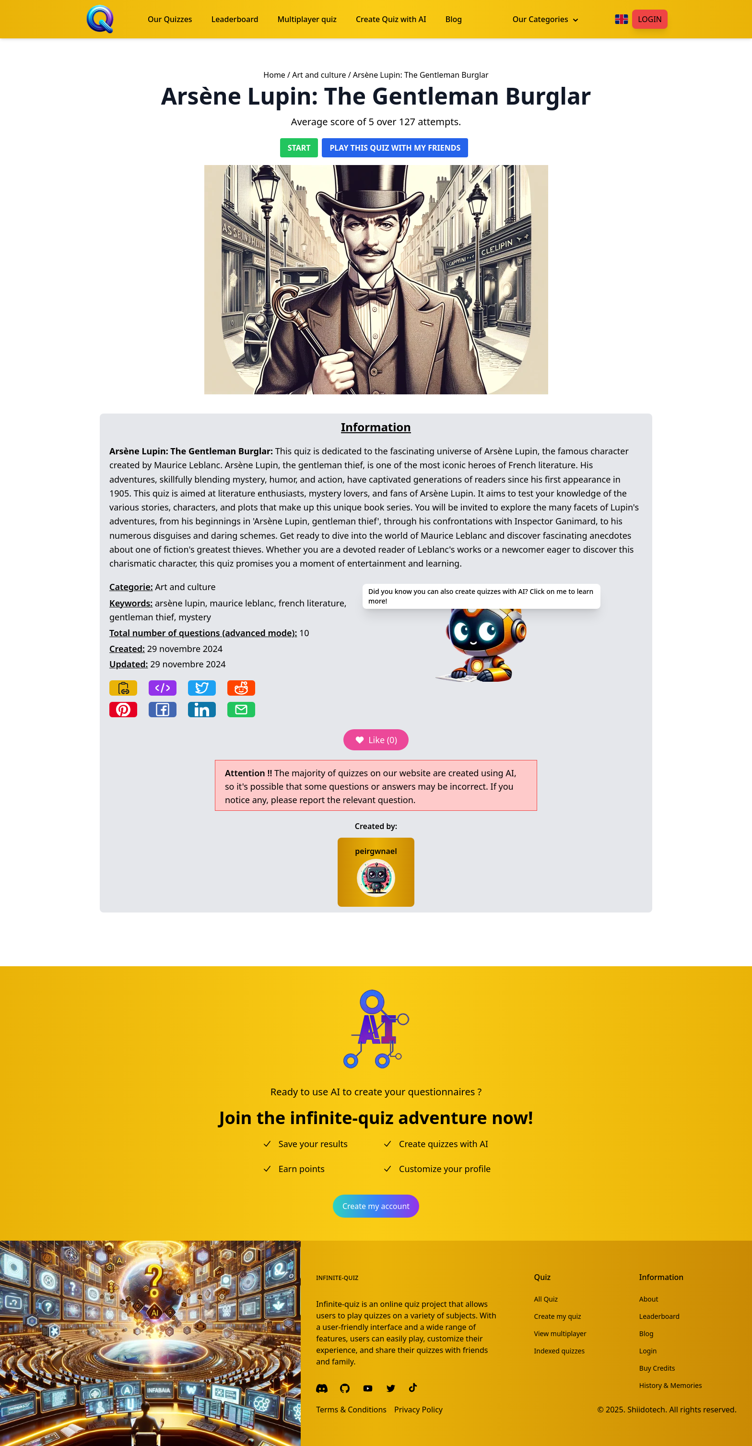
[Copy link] (123, 688)
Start (299, 147)
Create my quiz (557, 1316)
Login (650, 19)
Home (274, 75)
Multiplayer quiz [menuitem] (307, 19)
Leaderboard (659, 1316)
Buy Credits (657, 1368)
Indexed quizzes (559, 1350)
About (648, 1299)
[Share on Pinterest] (123, 709)
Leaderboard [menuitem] (235, 19)
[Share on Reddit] (241, 688)
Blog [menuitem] (454, 19)
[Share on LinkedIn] (202, 709)
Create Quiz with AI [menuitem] (391, 19)
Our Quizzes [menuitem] (170, 19)
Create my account (376, 1206)
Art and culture (319, 75)
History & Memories (670, 1385)
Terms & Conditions (351, 1409)
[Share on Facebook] (162, 709)
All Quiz (546, 1299)
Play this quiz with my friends (394, 147)
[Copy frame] (162, 688)
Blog (646, 1333)
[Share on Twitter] (202, 688)
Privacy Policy (418, 1409)
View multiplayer (560, 1333)
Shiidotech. (647, 1409)
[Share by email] (241, 709)
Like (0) (376, 740)
